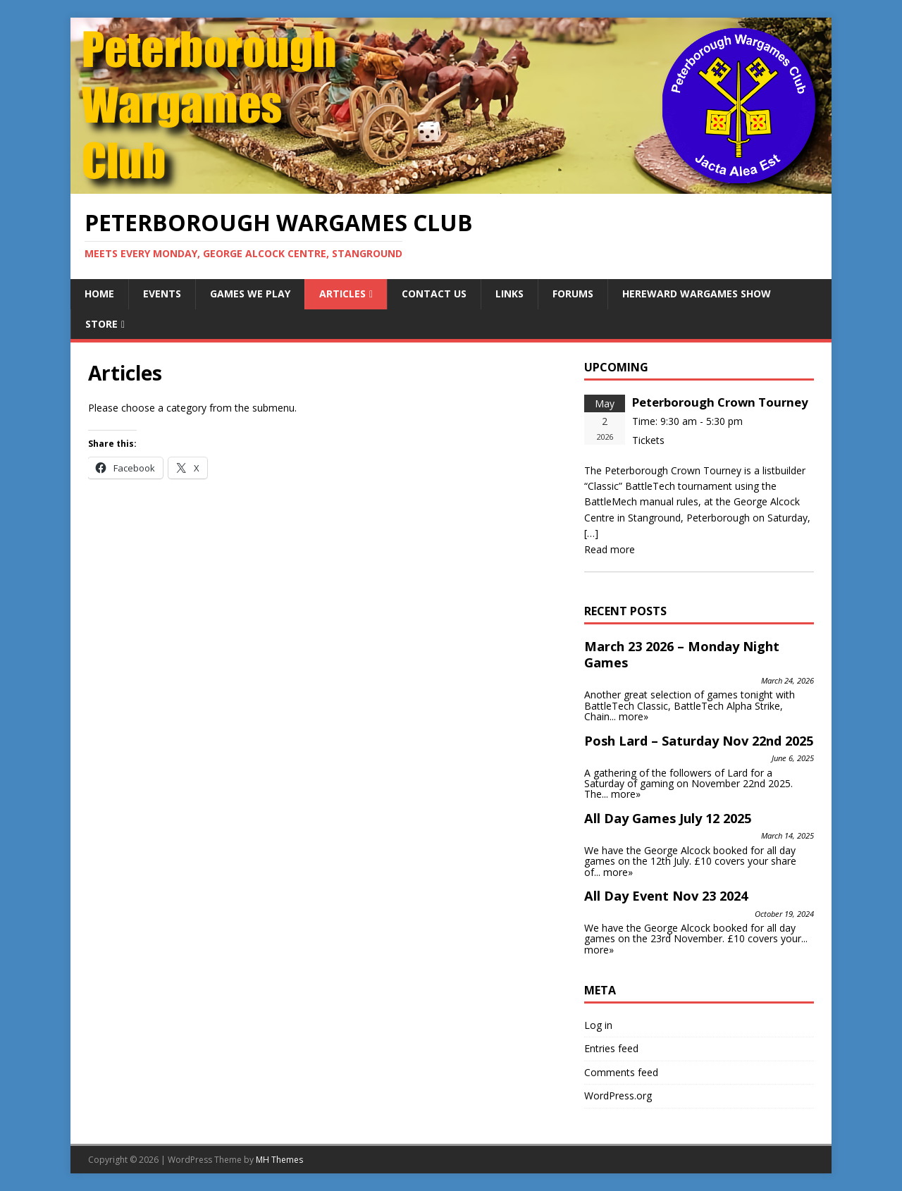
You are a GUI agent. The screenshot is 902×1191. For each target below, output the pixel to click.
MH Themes (279, 1160)
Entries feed (611, 1048)
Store (101, 324)
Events (162, 293)
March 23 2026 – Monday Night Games (681, 655)
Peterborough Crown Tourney (720, 402)
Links (509, 293)
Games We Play (250, 293)
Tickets (648, 440)
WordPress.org (618, 1095)
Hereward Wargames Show (696, 293)
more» (633, 716)
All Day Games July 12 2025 (667, 818)
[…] (591, 533)
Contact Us (434, 293)
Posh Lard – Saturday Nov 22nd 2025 (698, 740)
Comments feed (621, 1072)
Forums (572, 293)
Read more (609, 549)
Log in (598, 1025)
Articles (342, 293)
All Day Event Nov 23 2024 (666, 895)
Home (99, 293)
